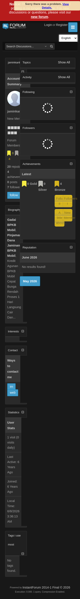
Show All (64, 62)
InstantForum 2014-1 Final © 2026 (46, 587)
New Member (68, 215)
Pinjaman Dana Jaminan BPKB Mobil (14, 245)
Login (48, 25)
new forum (39, 17)
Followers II (60, 201)
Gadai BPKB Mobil (11, 225)
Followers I (68, 201)
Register (62, 25)
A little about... (60, 218)
